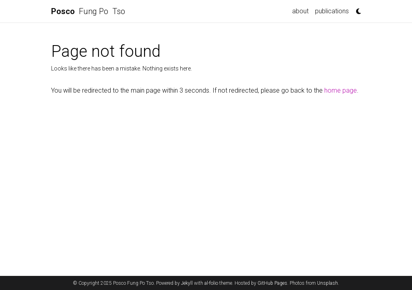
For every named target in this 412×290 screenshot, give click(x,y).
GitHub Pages (272, 283)
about (300, 11)
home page (340, 90)
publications (332, 11)
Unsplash (327, 283)
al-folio (211, 283)
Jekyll (187, 283)
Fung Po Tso (88, 11)
